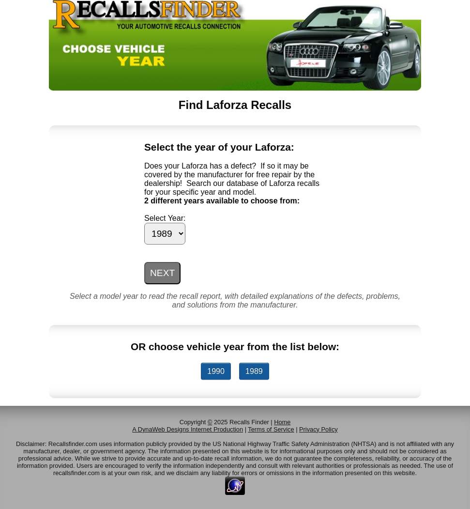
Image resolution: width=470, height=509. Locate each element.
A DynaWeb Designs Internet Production (187, 429)
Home (282, 422)
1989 (254, 371)
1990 (216, 371)
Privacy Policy (318, 429)
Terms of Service (271, 429)
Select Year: (164, 218)
